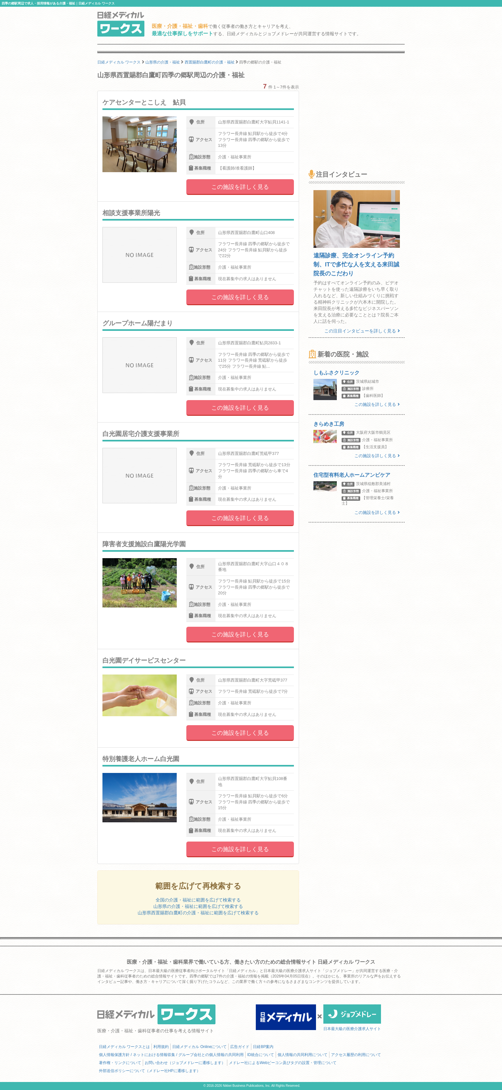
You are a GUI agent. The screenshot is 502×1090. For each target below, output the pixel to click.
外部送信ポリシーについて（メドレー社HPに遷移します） (149, 1071)
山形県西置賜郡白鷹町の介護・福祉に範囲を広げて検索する (198, 912)
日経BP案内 (263, 1046)
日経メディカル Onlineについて (199, 1046)
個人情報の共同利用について (303, 1054)
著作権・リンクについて (120, 1063)
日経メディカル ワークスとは (124, 1046)
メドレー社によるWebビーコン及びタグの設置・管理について (282, 1063)
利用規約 (161, 1046)
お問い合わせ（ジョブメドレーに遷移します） (185, 1063)
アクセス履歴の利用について (356, 1054)
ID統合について (260, 1054)
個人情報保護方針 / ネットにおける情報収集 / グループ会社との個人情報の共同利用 (171, 1054)
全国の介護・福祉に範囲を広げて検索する (198, 899)
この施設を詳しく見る (240, 187)
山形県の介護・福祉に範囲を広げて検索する (198, 906)
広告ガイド (239, 1046)
